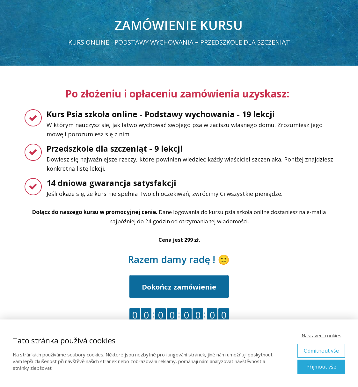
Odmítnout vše (321, 350)
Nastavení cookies (321, 335)
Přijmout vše (321, 366)
